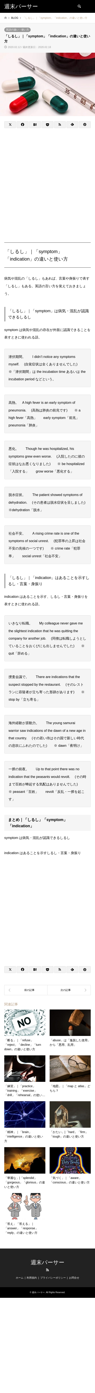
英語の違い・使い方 (17, 29)
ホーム (19, 1277)
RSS (47, 1269)
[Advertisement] (47, 180)
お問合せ (74, 1277)
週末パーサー (47, 1262)
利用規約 (32, 1277)
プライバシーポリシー (53, 1277)
